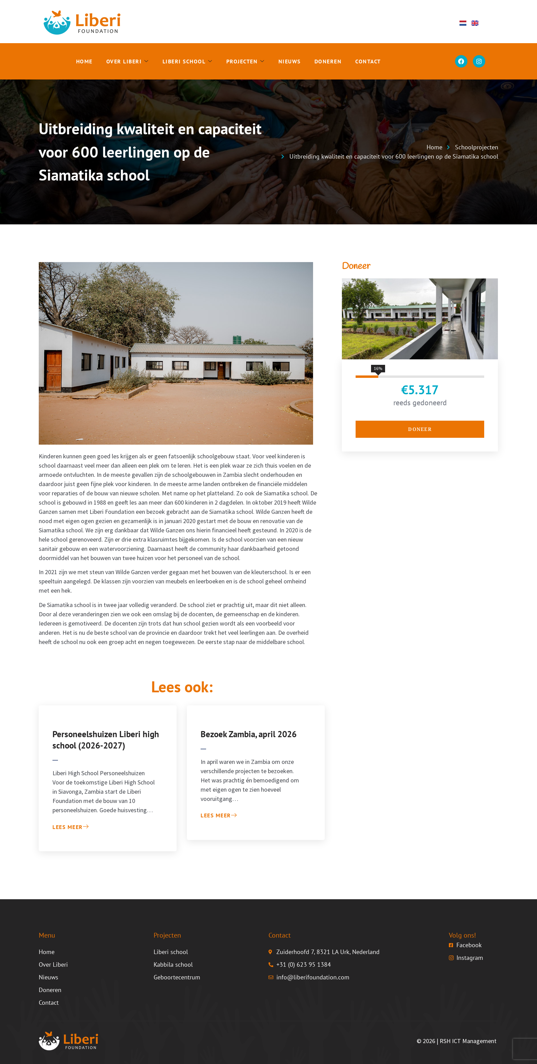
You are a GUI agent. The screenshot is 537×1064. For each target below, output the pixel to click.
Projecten (245, 61)
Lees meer (70, 827)
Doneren (328, 61)
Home (84, 61)
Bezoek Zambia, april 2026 (249, 734)
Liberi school (188, 61)
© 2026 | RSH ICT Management (457, 1041)
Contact (368, 61)
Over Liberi (127, 61)
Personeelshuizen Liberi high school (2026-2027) (105, 740)
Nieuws (289, 61)
